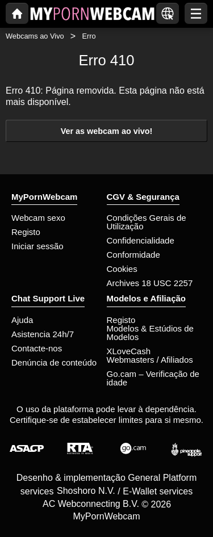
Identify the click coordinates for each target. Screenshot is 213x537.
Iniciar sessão (37, 246)
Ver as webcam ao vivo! (107, 131)
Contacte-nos (36, 348)
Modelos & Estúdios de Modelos (150, 333)
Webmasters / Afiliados (150, 359)
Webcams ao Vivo (35, 36)
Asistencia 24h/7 (42, 334)
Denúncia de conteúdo (54, 362)
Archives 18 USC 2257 (150, 283)
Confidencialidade (140, 240)
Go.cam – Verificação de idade (153, 378)
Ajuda (22, 320)
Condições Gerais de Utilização (146, 222)
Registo (25, 232)
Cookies (122, 269)
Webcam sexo (38, 218)
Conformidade (133, 254)
